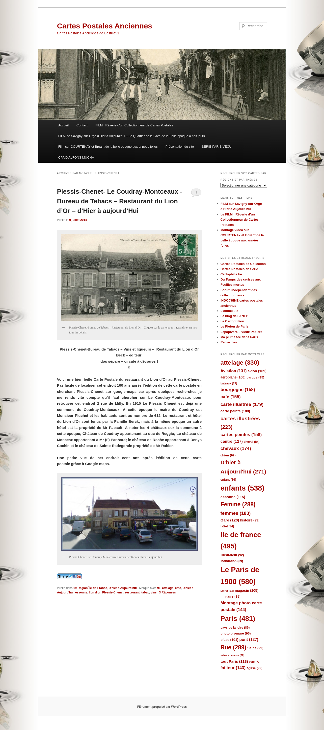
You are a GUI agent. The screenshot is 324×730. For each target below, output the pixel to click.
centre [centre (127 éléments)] (231, 441)
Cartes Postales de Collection (243, 264)
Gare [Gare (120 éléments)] (229, 520)
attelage (167, 588)
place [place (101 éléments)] (229, 640)
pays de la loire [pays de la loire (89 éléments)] (235, 627)
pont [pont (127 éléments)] (248, 639)
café (178, 588)
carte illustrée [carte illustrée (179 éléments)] (242, 404)
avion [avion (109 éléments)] (257, 371)
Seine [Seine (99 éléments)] (255, 648)
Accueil (63, 125)
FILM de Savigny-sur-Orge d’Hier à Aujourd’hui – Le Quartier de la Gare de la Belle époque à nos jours (131, 136)
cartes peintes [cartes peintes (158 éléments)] (241, 434)
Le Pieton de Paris (234, 326)
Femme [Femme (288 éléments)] (238, 504)
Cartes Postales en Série (239, 269)
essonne (81, 592)
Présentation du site (179, 146)
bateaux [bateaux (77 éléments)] (228, 383)
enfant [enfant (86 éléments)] (228, 479)
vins (154, 592)
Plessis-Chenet (112, 592)
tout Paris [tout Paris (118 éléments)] (234, 661)
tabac (145, 592)
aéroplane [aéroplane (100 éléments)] (232, 377)
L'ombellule (229, 311)
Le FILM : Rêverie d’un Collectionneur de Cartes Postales (239, 219)
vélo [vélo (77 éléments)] (255, 661)
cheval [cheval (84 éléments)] (252, 442)
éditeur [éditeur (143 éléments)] (232, 667)
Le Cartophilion (232, 321)
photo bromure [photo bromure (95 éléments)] (235, 633)
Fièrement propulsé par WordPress (162, 706)
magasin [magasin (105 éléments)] (247, 590)
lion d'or (95, 592)
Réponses (167, 592)
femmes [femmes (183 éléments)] (235, 513)
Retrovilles (228, 342)
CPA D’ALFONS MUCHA (76, 157)
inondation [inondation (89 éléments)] (231, 561)
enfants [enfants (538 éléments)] (242, 488)
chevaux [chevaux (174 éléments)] (235, 448)
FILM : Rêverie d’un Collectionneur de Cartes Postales (134, 125)
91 (159, 588)
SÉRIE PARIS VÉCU (216, 146)
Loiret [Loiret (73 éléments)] (227, 590)
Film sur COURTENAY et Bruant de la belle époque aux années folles (108, 146)
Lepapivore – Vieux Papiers (241, 332)
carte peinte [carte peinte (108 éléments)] (235, 411)
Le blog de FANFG (234, 316)
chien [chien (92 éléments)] (228, 455)
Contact (82, 125)
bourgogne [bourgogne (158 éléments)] (237, 389)
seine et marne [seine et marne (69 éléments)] (232, 655)
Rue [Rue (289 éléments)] (233, 647)
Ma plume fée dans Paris (239, 337)
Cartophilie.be (231, 274)
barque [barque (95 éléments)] (255, 377)
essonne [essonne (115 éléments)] (232, 497)
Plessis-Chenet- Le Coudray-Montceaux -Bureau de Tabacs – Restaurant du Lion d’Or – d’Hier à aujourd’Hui (119, 201)
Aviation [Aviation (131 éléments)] (233, 371)
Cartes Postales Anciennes (104, 26)
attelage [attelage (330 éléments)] (239, 362)
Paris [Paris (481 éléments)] (237, 618)
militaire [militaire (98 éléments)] (230, 596)
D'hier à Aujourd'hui (123, 588)
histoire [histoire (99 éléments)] (249, 520)
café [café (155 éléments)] (230, 396)
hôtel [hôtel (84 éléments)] (227, 526)
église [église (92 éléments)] (254, 668)
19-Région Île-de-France (90, 588)
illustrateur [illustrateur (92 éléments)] (232, 555)
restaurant (132, 592)
